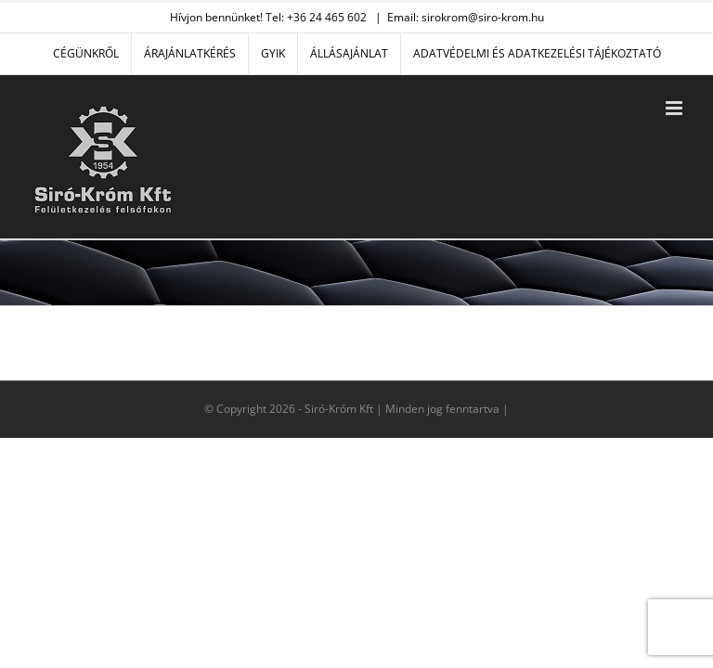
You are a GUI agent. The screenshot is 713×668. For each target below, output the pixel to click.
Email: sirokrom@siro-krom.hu (465, 17)
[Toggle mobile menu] (675, 108)
